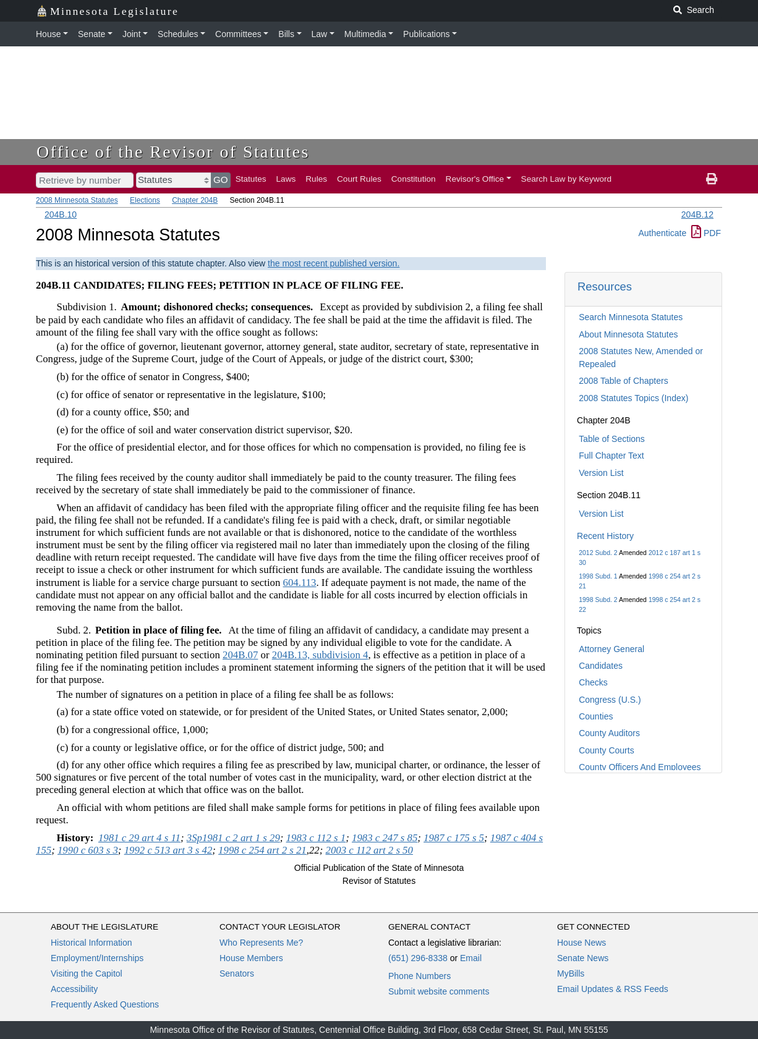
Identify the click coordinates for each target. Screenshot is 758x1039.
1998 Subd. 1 (598, 576)
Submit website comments (438, 991)
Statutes (251, 179)
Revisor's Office (475, 179)
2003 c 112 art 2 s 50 (369, 850)
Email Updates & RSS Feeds (612, 989)
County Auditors (609, 733)
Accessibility (74, 989)
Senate (91, 34)
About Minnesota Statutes (628, 334)
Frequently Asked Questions (105, 1004)
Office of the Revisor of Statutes (173, 151)
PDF (706, 233)
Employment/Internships (97, 958)
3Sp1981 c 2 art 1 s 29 (233, 838)
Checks (593, 682)
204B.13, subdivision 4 (320, 655)
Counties (596, 716)
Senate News (582, 958)
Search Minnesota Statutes (631, 317)
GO (220, 179)
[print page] (711, 179)
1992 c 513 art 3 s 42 (168, 850)
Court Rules (359, 179)
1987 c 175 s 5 (454, 838)
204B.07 (240, 655)
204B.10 (61, 214)
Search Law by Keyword (566, 179)
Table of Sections (612, 439)
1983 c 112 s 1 (316, 838)
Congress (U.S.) (610, 700)
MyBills (570, 973)
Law (320, 34)
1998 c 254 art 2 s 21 (262, 850)
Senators (236, 973)
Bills (286, 34)
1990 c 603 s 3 (87, 850)
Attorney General (611, 649)
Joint (131, 34)
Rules (316, 179)
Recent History (605, 536)
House (48, 34)
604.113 (300, 582)
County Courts (606, 750)
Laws (286, 179)
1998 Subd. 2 (598, 599)
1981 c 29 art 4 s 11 (139, 838)
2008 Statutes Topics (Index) (633, 398)
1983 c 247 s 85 (384, 838)
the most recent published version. (333, 263)
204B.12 (697, 214)
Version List (601, 473)
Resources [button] (604, 286)
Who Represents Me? (261, 943)
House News (581, 943)
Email (471, 958)
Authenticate (662, 233)
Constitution (413, 179)
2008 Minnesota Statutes (77, 200)
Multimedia (365, 34)
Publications (426, 34)
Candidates (601, 666)
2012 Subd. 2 (598, 552)
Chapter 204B (195, 200)
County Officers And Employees (640, 767)
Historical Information (91, 943)
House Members (251, 958)
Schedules (178, 34)
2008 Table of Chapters (623, 381)
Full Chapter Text (611, 455)
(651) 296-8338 (418, 958)
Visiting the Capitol (86, 973)
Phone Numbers (419, 976)
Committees (238, 34)
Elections (145, 200)
